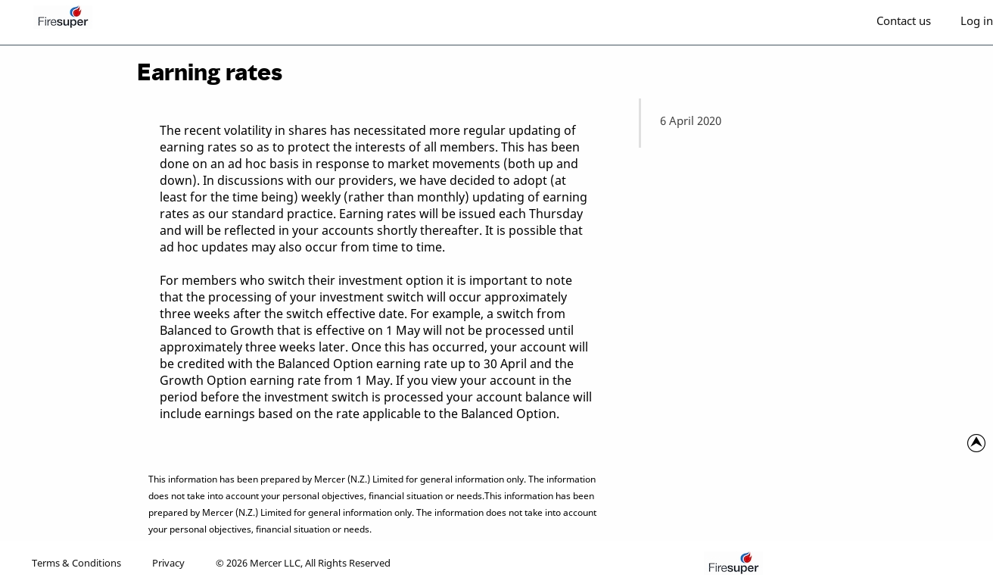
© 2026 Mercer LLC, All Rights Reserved (303, 563)
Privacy (168, 563)
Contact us (903, 20)
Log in (976, 20)
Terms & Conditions (76, 563)
